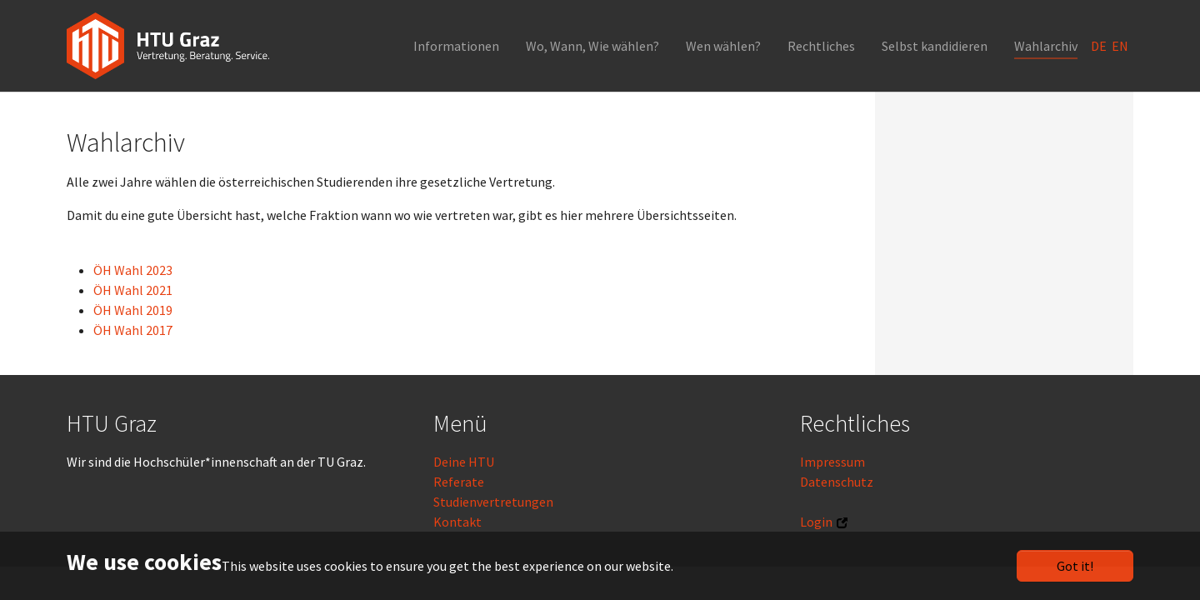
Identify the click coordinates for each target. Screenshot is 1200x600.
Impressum (832, 461)
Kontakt (457, 521)
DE (1100, 46)
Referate (458, 481)
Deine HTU (463, 461)
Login (816, 521)
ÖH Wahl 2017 (132, 330)
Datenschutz (836, 481)
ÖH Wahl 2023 (132, 270)
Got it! (1075, 566)
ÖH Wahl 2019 (132, 310)
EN (1121, 46)
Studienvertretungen (493, 501)
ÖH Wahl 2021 (132, 290)
